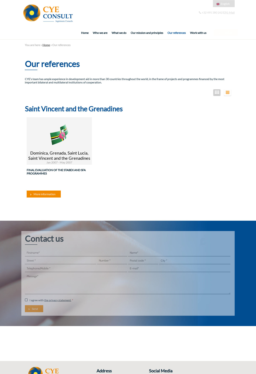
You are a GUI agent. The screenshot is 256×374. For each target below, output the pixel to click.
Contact (225, 32)
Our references (176, 32)
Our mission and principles (147, 32)
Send (35, 308)
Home (85, 32)
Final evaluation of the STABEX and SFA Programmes (56, 171)
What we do (119, 32)
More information (44, 194)
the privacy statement (57, 300)
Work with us (198, 32)
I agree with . (50, 300)
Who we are (100, 32)
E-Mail (230, 12)
